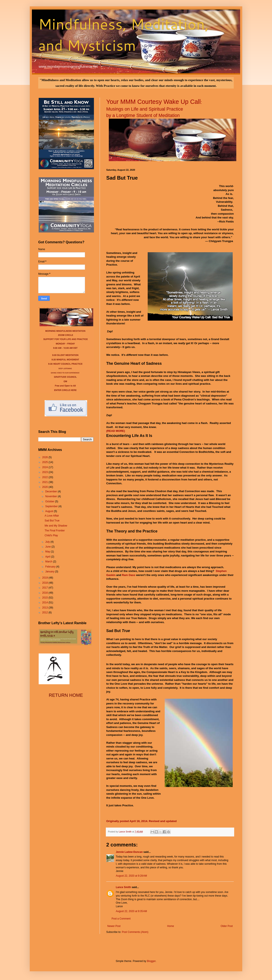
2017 (45, 587)
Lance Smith (123, 887)
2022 (45, 477)
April (48, 556)
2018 (45, 582)
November (51, 496)
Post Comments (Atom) (135, 932)
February (50, 566)
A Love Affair (52, 515)
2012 (45, 612)
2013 (45, 607)
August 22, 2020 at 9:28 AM (131, 875)
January (50, 571)
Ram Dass (128, 575)
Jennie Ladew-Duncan (129, 851)
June (48, 546)
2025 (45, 462)
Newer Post (113, 926)
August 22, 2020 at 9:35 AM (131, 911)
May (48, 551)
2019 (45, 577)
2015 (45, 597)
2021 (45, 482)
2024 (45, 467)
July (48, 541)
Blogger (151, 961)
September (51, 506)
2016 (45, 592)
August (49, 511)
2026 (45, 457)
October (50, 501)
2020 (45, 487)
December (51, 491)
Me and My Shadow (56, 525)
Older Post (227, 926)
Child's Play (51, 535)
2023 (45, 472)
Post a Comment (121, 918)
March (49, 561)
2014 (45, 602)
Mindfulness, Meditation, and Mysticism (123, 34)
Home (170, 926)
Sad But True (52, 520)
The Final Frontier (55, 530)
